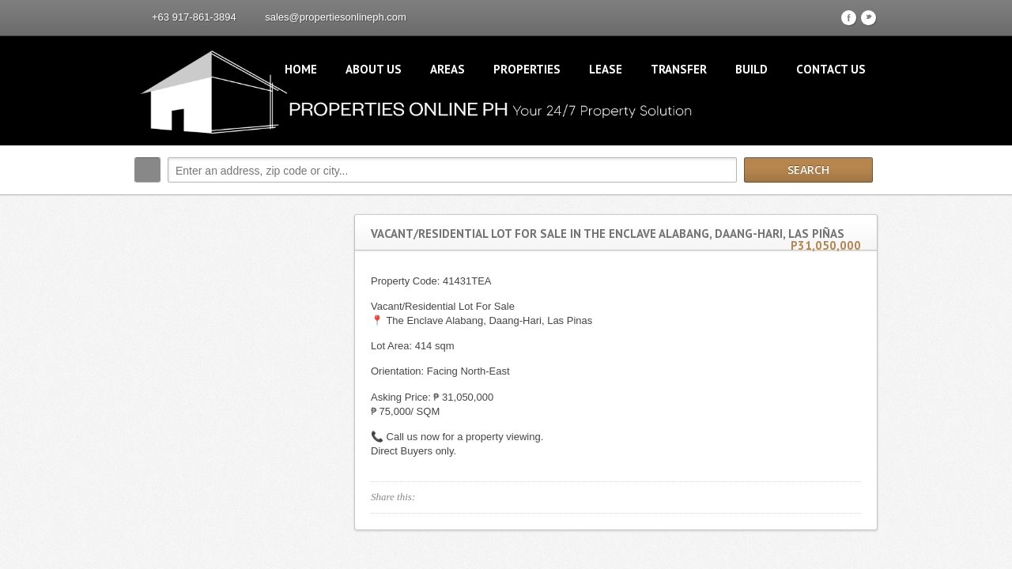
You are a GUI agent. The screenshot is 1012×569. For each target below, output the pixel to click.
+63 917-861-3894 (194, 17)
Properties (527, 69)
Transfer (679, 69)
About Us (374, 69)
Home (301, 69)
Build (751, 69)
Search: (147, 170)
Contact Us (831, 69)
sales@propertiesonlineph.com (335, 17)
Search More (860, 203)
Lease (605, 69)
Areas (447, 69)
